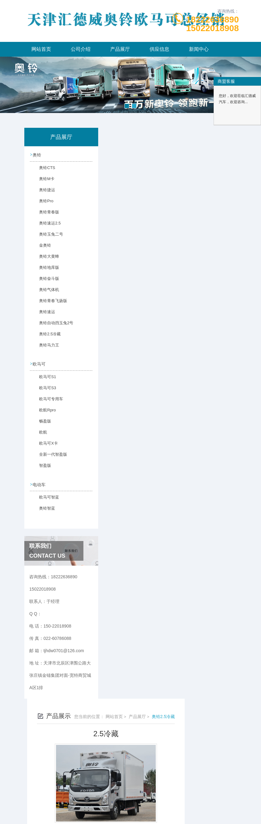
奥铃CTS (43, 171)
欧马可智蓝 (45, 500)
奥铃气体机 (45, 293)
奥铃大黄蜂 (45, 259)
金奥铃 (41, 248)
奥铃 (37, 154)
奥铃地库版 (45, 271)
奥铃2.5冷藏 (46, 337)
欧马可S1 (44, 380)
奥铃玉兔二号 (47, 237)
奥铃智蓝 (43, 511)
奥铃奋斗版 (45, 282)
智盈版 (41, 469)
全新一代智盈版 (49, 457)
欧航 (39, 435)
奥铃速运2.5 (46, 226)
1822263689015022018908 (212, 24)
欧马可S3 (44, 391)
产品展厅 (120, 49)
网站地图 (130, 814)
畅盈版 (41, 424)
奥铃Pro (42, 204)
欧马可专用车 (47, 402)
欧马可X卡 (44, 446)
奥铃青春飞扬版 (49, 304)
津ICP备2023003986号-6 (176, 794)
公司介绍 (80, 49)
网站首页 (41, 49)
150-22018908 (66, 784)
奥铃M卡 (43, 182)
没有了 (119, 359)
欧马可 (39, 364)
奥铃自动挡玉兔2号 (50, 326)
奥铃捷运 (43, 193)
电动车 (39, 484)
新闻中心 (199, 49)
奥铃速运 (43, 315)
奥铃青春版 (45, 215)
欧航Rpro (43, 413)
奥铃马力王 (45, 348)
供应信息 (159, 49)
